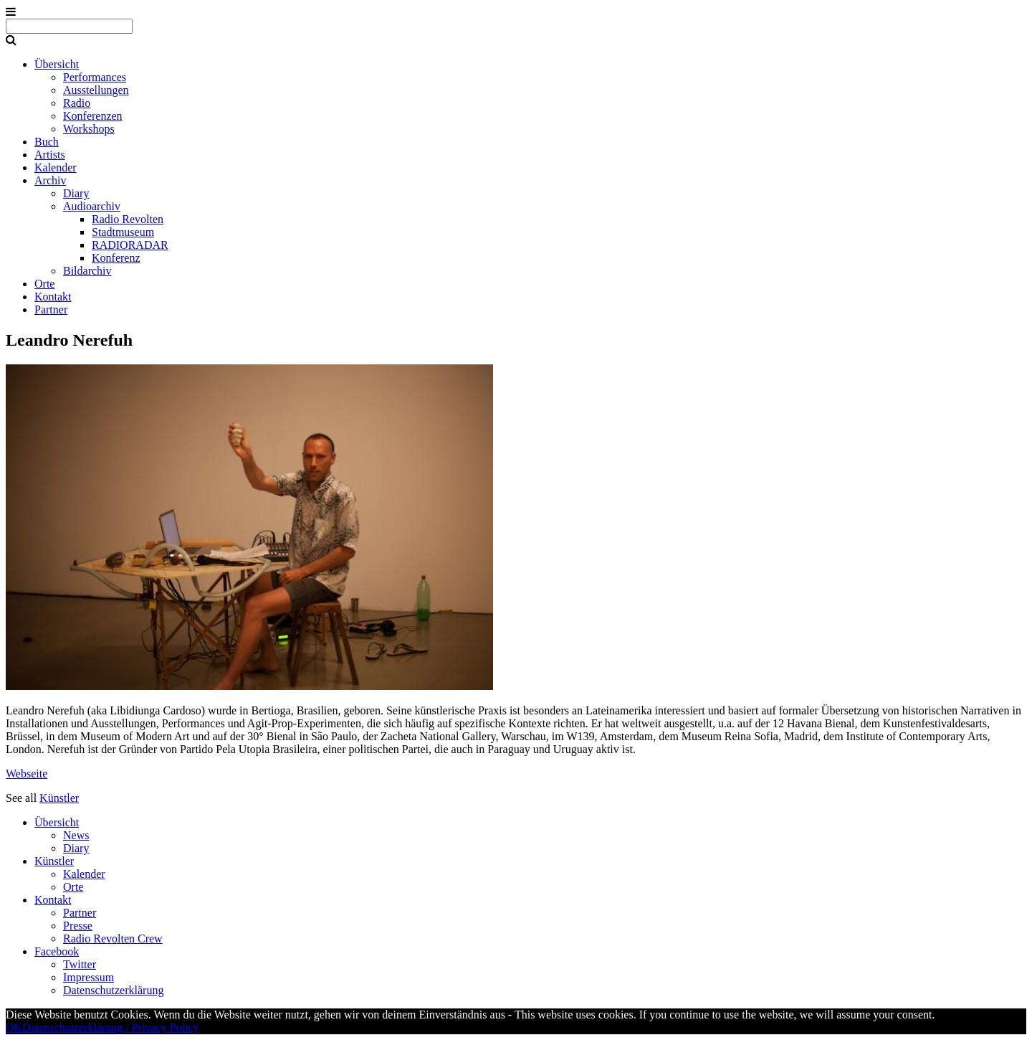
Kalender (55, 167)
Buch (46, 142)
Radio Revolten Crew (113, 938)
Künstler (59, 798)
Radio (76, 103)
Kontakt (53, 296)
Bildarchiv (87, 271)
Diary (76, 193)
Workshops (89, 129)
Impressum (88, 977)
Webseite (26, 773)
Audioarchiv (91, 206)
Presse (77, 926)
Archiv (50, 180)
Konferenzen (93, 116)
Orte (44, 284)
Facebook (56, 951)
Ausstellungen (96, 90)
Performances (94, 77)
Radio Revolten (127, 219)
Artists (49, 154)
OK (14, 1027)
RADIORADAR (130, 245)
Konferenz (116, 258)
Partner (50, 309)
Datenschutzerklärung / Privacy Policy (110, 1027)
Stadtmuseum (123, 232)
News (76, 835)
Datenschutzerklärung (113, 990)
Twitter (79, 964)
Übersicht (56, 64)
